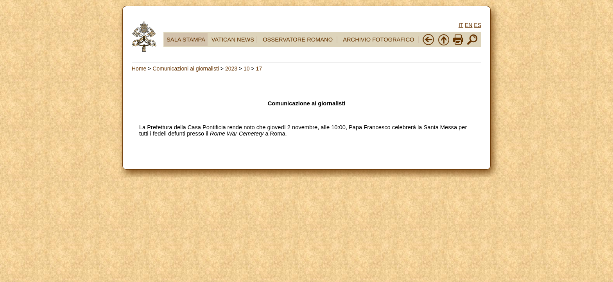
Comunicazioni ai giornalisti (185, 68)
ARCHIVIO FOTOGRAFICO (378, 39)
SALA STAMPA (186, 39)
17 (259, 68)
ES (477, 25)
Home (139, 68)
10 (247, 68)
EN (468, 25)
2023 (231, 68)
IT (461, 25)
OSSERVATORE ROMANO (298, 39)
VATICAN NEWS (233, 39)
